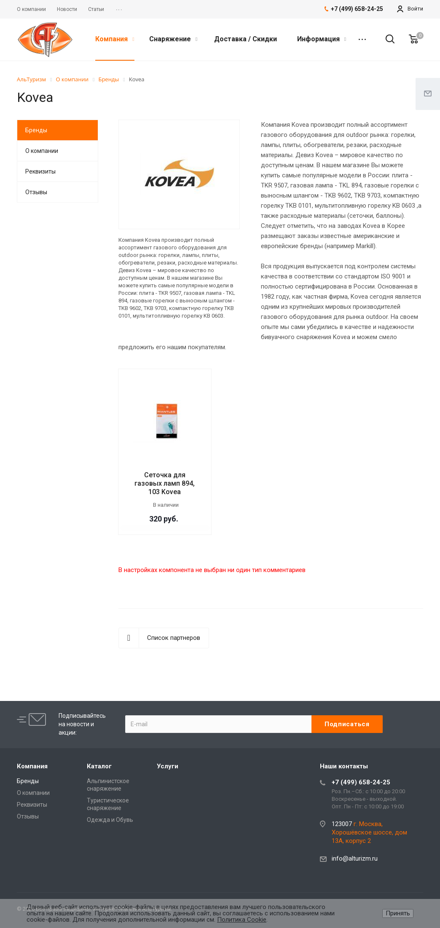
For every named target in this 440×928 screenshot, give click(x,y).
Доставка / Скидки (245, 39)
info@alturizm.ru (355, 858)
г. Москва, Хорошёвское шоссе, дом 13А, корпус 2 (369, 832)
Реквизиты (40, 171)
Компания (114, 39)
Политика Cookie (241, 919)
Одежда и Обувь (110, 819)
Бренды (36, 130)
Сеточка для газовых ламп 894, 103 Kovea (164, 483)
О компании (41, 150)
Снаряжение (173, 39)
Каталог (99, 766)
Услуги (167, 766)
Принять (398, 913)
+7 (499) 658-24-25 (361, 782)
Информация (321, 39)
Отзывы (36, 192)
